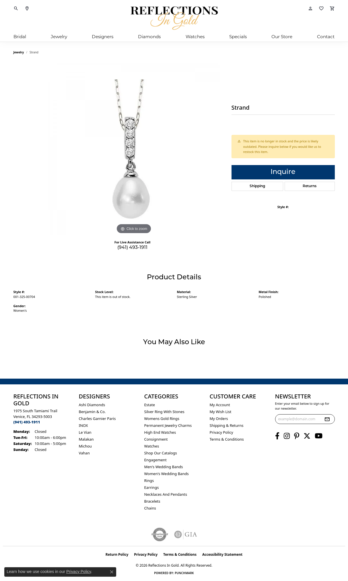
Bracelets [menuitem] (152, 501)
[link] (27, 8)
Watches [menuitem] (151, 446)
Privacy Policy (221, 432)
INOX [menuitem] (83, 425)
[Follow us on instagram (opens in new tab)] (287, 436)
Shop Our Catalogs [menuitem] (160, 453)
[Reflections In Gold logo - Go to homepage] (174, 18)
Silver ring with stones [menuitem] (164, 411)
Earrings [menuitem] (151, 487)
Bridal (19, 36)
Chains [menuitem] (150, 508)
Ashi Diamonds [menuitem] (92, 404)
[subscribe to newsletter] (327, 419)
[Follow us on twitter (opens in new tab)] (307, 436)
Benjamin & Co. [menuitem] (92, 411)
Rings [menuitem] (149, 480)
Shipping (257, 186)
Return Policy (117, 554)
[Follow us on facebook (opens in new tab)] (277, 436)
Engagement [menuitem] (155, 459)
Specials (238, 36)
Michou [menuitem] (85, 446)
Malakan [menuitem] (86, 439)
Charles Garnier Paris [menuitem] (97, 418)
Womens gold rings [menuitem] (162, 418)
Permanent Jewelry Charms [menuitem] (168, 425)
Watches (195, 36)
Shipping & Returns (227, 425)
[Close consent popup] (111, 572)
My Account (220, 404)
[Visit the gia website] (185, 534)
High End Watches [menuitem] (160, 432)
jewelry (18, 52)
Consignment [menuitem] (156, 439)
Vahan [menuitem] (84, 453)
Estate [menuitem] (149, 404)
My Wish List (221, 411)
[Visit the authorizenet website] (160, 534)
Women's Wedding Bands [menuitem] (166, 473)
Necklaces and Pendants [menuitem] (165, 494)
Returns (309, 186)
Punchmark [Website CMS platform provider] (184, 573)
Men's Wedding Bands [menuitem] (163, 466)
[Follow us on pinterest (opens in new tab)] (296, 436)
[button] (16, 8)
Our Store (281, 36)
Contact (326, 36)
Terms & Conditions (227, 439)
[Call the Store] (26, 422)
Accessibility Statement (222, 554)
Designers (102, 36)
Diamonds (149, 36)
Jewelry (59, 36)
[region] (134, 149)
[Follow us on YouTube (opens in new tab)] (318, 436)
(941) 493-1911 (132, 247)
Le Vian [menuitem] (85, 432)
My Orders (219, 418)
